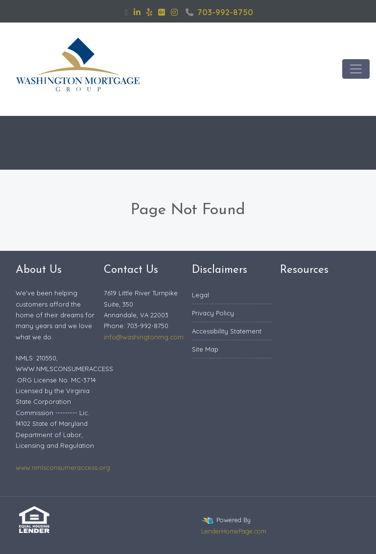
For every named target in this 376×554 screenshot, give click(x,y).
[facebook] (126, 12)
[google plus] (161, 12)
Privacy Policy (213, 313)
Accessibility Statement (226, 331)
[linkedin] (137, 12)
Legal (200, 295)
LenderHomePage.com (233, 531)
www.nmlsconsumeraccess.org (63, 467)
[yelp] (149, 12)
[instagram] (174, 12)
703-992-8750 (219, 12)
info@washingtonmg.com (144, 337)
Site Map (205, 349)
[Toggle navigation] (356, 69)
